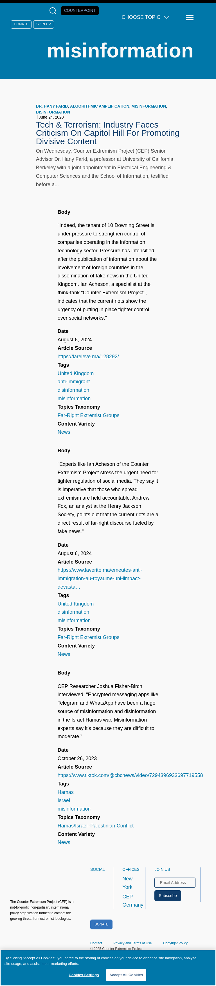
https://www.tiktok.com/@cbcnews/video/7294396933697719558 (130, 775)
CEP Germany (128, 901)
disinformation (53, 112)
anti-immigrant (74, 381)
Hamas (66, 792)
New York (127, 883)
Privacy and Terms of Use (132, 943)
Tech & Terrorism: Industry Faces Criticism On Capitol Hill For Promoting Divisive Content (108, 133)
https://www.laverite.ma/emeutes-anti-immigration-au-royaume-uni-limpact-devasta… (100, 578)
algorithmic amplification (99, 106)
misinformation (149, 106)
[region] (108, 968)
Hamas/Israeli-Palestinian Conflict (96, 826)
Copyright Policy (175, 943)
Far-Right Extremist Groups (89, 415)
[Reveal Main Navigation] (190, 17)
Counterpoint (80, 10)
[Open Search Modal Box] (54, 11)
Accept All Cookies (126, 975)
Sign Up (43, 24)
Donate (21, 24)
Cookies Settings (84, 975)
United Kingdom (76, 373)
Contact (96, 943)
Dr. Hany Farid (52, 106)
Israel (64, 800)
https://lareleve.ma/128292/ (88, 356)
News (64, 432)
